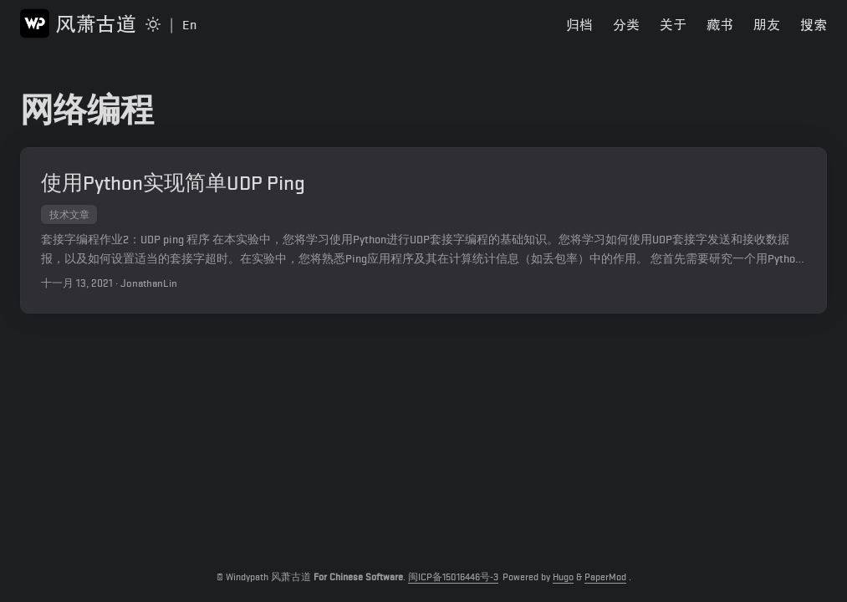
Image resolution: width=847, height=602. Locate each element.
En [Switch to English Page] (189, 25)
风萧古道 (78, 23)
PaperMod (605, 577)
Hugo (563, 577)
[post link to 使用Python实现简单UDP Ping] (423, 230)
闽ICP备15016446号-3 (453, 577)
